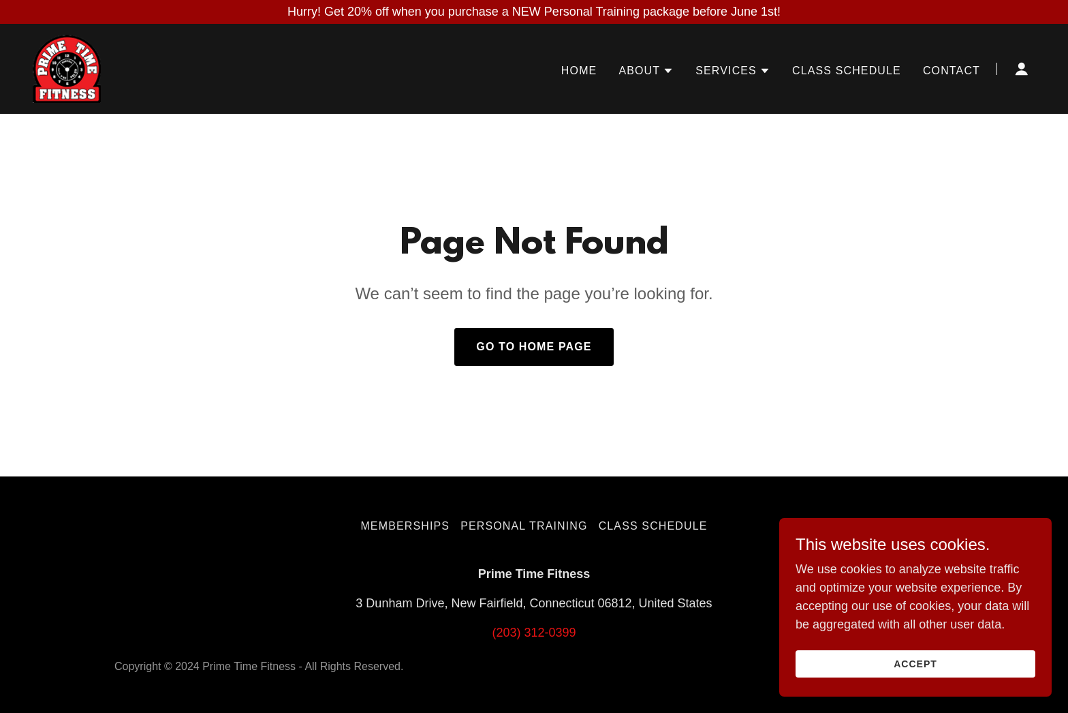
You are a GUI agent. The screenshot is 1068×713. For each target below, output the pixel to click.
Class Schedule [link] (846, 70)
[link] (67, 68)
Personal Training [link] (523, 526)
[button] (646, 71)
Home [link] (579, 70)
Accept (915, 663)
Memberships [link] (405, 526)
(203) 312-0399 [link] (534, 632)
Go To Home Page (533, 346)
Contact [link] (951, 70)
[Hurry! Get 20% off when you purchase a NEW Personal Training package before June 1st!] (534, 12)
